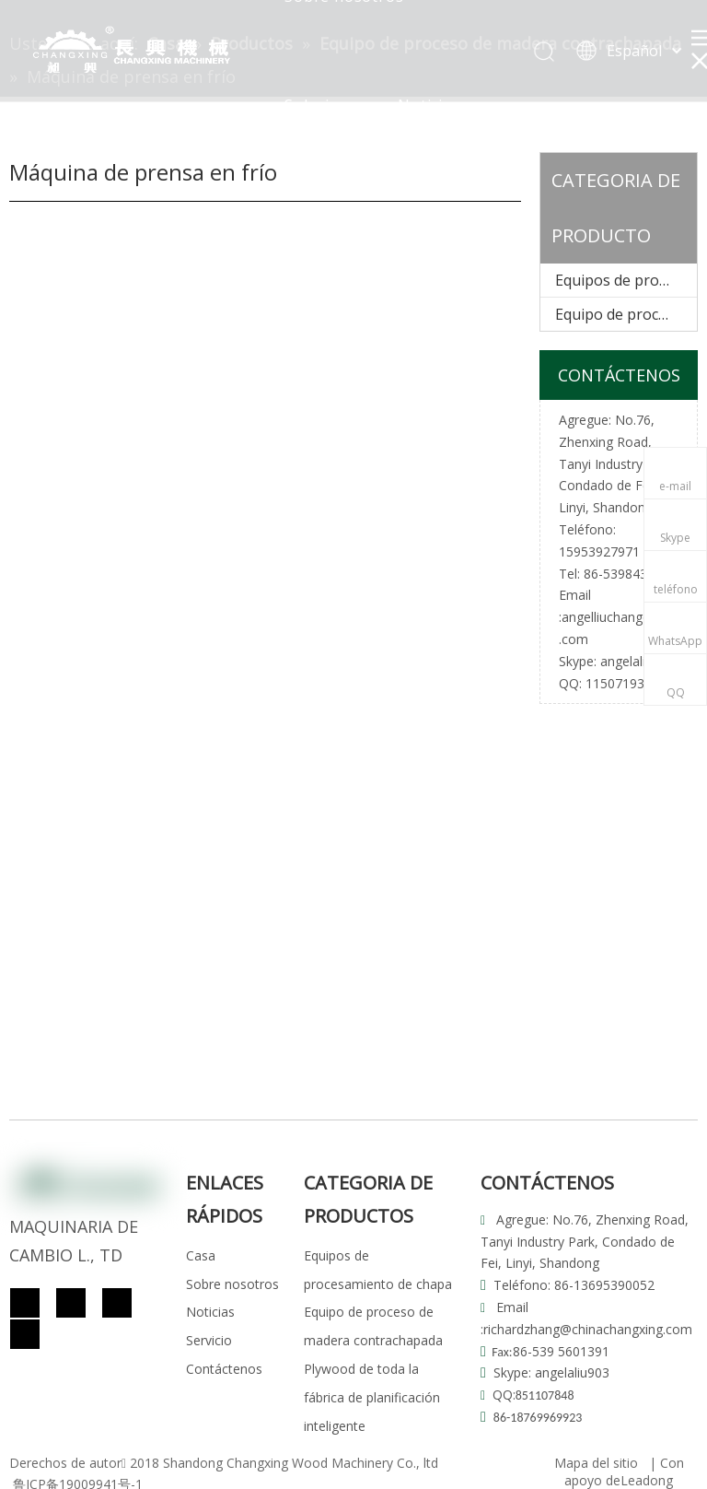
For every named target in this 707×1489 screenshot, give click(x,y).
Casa (200, 1255)
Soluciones (325, 105)
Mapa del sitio (596, 1462)
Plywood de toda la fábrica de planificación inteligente (372, 1397)
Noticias (428, 105)
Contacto (410, 214)
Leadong (646, 1480)
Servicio (313, 214)
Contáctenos (224, 1369)
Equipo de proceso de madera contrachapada (626, 314)
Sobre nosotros (232, 1284)
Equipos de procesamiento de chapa (626, 280)
